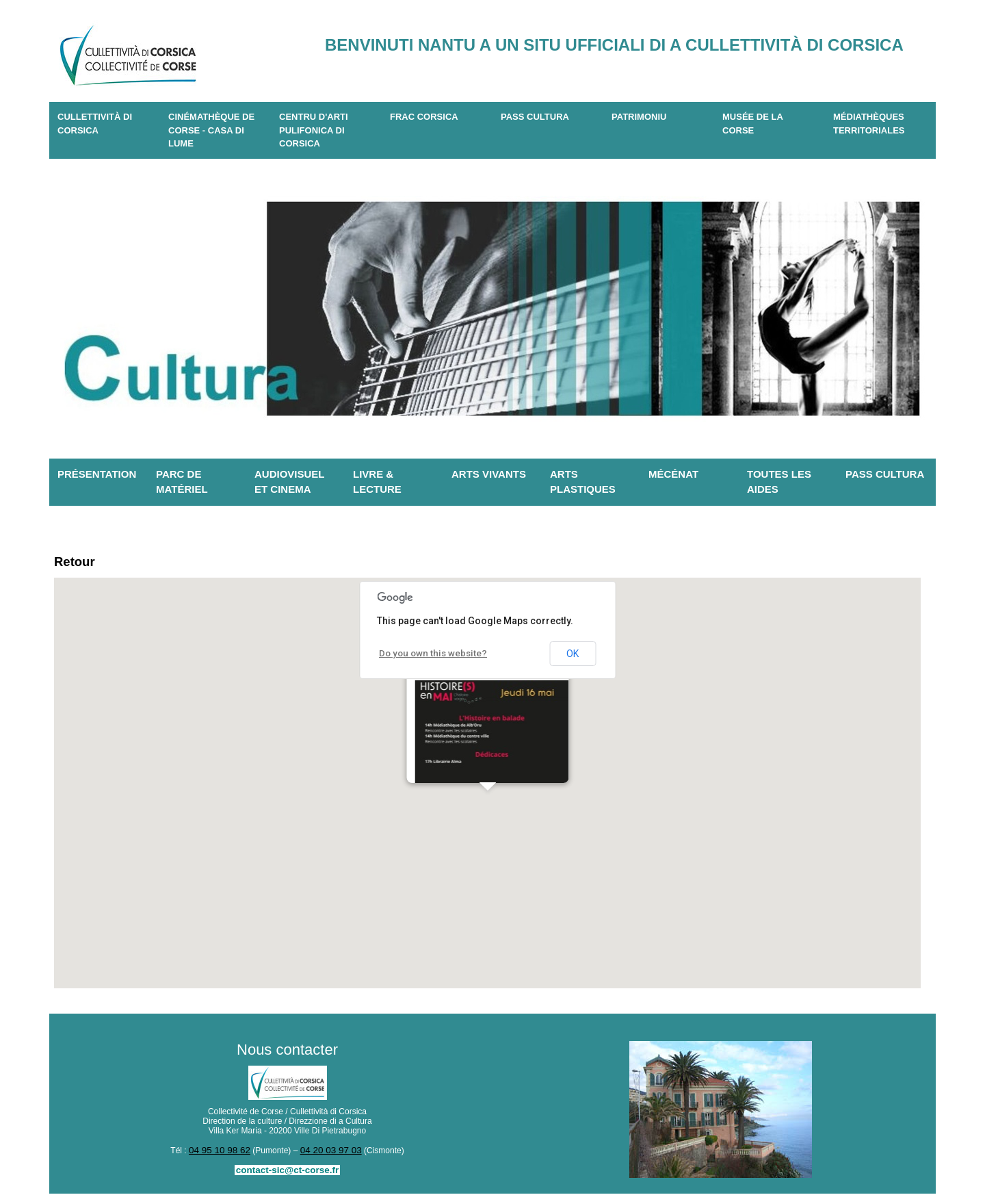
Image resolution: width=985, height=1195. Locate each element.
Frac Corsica (424, 117)
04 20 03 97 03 (327, 1152)
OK (572, 656)
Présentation (96, 474)
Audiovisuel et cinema (289, 482)
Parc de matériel (182, 482)
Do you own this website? (427, 655)
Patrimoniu (639, 117)
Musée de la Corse (752, 124)
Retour (78, 562)
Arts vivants (488, 474)
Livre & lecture (377, 482)
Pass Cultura (535, 117)
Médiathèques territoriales (869, 124)
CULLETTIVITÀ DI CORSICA (94, 124)
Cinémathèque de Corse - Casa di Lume (211, 130)
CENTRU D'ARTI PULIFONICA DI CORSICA (313, 130)
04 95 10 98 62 (223, 1152)
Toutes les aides (779, 482)
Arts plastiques (583, 482)
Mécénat (673, 474)
